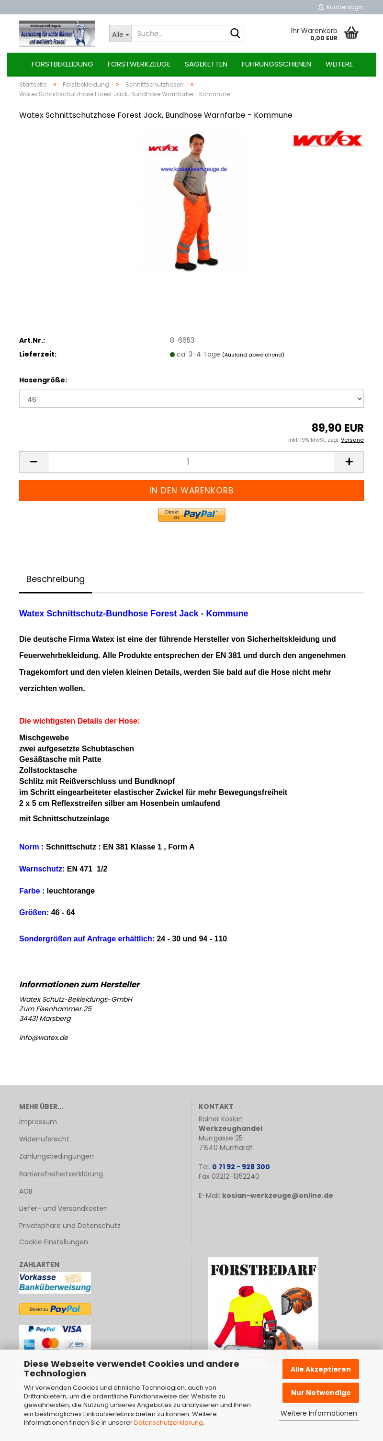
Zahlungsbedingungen (56, 1158)
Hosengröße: (43, 382)
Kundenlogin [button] (341, 7)
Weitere (339, 64)
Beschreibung (55, 581)
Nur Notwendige (321, 1392)
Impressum (38, 1123)
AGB (26, 1193)
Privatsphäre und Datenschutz (70, 1227)
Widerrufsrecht (44, 1141)
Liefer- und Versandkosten (63, 1210)
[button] (33, 464)
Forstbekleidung (62, 64)
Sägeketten (206, 64)
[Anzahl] (191, 464)
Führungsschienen (276, 64)
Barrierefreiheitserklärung (61, 1175)
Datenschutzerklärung (168, 1422)
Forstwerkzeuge (139, 64)
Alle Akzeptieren (321, 1369)
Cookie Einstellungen (53, 1244)
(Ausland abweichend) (253, 356)
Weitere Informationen (319, 1413)
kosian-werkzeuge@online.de (277, 1197)
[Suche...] (120, 33)
